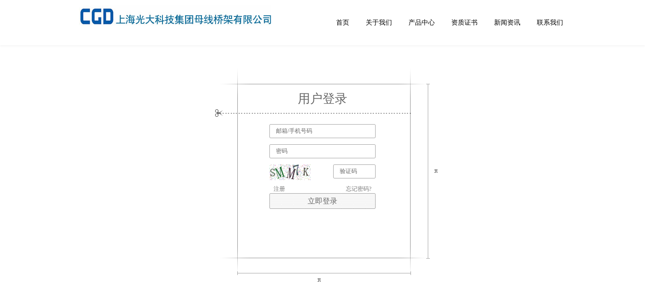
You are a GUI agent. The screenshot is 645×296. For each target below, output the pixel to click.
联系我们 (550, 22)
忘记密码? (358, 189)
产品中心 (421, 22)
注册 (279, 189)
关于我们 (379, 22)
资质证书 (464, 22)
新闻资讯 (507, 22)
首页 (342, 22)
